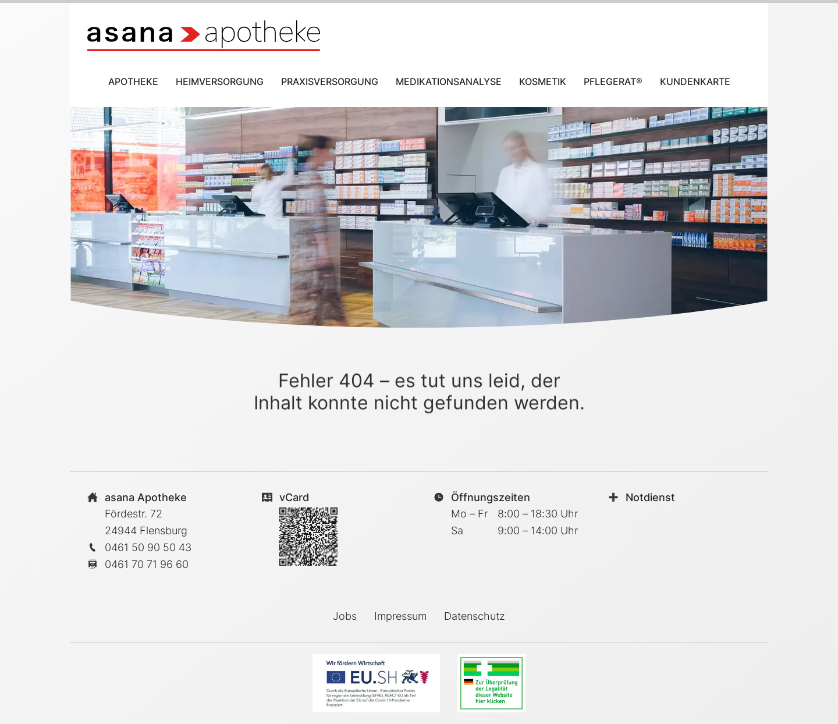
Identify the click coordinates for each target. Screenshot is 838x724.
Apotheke (133, 81)
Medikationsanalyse (449, 81)
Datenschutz (474, 616)
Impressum (400, 616)
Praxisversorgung (329, 81)
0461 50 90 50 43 (148, 547)
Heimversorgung (220, 81)
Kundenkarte (695, 81)
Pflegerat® (613, 81)
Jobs (345, 616)
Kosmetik (542, 81)
